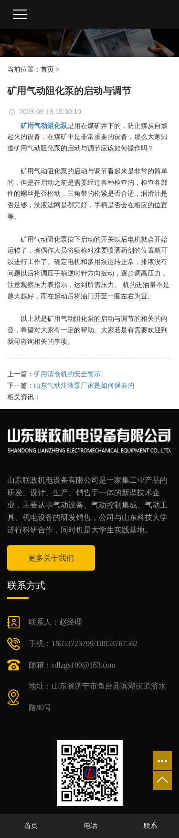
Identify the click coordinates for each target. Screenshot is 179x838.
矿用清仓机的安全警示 (67, 374)
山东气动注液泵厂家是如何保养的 (84, 385)
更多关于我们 (51, 558)
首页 (47, 69)
